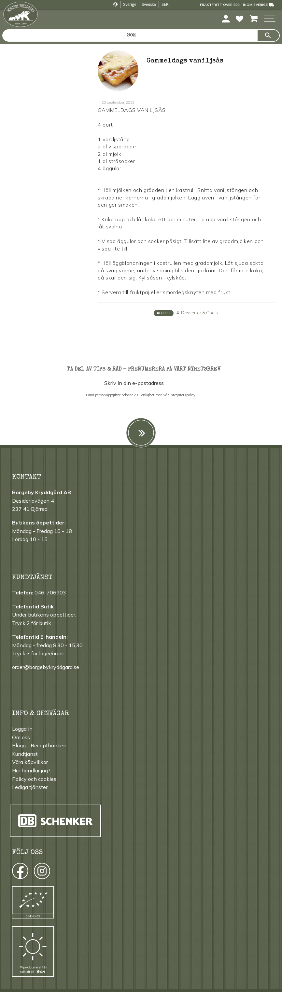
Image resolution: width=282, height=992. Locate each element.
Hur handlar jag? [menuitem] (31, 770)
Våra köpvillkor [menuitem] (30, 762)
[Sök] (268, 35)
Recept (163, 313)
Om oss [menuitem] (21, 737)
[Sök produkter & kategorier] (129, 35)
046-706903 (50, 592)
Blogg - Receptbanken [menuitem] (39, 745)
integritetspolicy (182, 395)
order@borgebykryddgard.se (45, 667)
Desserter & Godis (199, 312)
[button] (269, 19)
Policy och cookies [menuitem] (34, 779)
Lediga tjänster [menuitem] (30, 787)
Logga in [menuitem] (22, 729)
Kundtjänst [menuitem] (25, 754)
